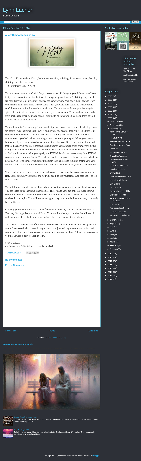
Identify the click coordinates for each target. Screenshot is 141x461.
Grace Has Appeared (118, 156)
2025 (110, 100)
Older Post (93, 331)
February (114, 245)
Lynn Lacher (17, 10)
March (113, 242)
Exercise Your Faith (118, 195)
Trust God (114, 149)
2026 (110, 96)
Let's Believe (115, 184)
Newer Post (10, 331)
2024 (110, 104)
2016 (110, 265)
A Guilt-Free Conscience (120, 141)
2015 (110, 268)
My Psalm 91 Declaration (120, 215)
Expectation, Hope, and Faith (25, 417)
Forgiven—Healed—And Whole (18, 344)
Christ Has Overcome (119, 165)
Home (52, 331)
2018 (110, 257)
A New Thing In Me (21, 430)
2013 (110, 276)
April (112, 238)
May (112, 235)
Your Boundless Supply (119, 208)
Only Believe (115, 173)
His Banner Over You (118, 152)
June (112, 231)
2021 (110, 114)
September (115, 220)
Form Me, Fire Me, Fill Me (129, 70)
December (114, 121)
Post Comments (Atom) (57, 338)
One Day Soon (116, 204)
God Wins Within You (118, 180)
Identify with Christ (117, 169)
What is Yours (115, 187)
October (113, 129)
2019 (110, 254)
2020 (110, 118)
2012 (110, 279)
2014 (110, 272)
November (114, 125)
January (113, 249)
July (112, 227)
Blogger (96, 456)
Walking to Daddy (130, 75)
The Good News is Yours (120, 145)
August (113, 224)
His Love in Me (116, 138)
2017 (110, 261)
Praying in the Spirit (118, 212)
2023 (110, 107)
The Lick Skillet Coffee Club (129, 80)
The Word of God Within (120, 191)
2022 (110, 111)
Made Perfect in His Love (120, 176)
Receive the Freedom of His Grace (120, 199)
